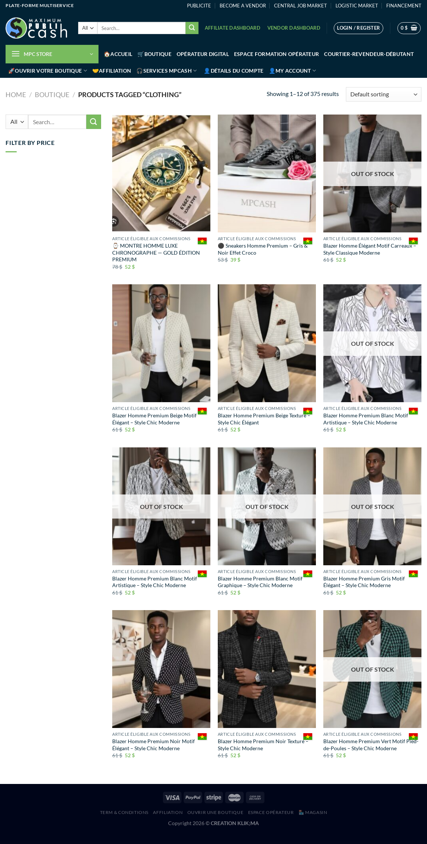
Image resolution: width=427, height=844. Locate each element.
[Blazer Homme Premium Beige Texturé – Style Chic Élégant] (267, 343)
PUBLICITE (199, 6)
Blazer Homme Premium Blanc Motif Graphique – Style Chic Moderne (260, 582)
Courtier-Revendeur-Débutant (369, 54)
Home (16, 94)
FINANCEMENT (403, 6)
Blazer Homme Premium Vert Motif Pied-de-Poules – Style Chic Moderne (370, 744)
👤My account (292, 70)
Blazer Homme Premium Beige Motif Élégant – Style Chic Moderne (154, 419)
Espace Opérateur (271, 812)
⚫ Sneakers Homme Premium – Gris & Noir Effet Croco (263, 249)
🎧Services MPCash (166, 70)
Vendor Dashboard (294, 28)
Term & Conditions (124, 812)
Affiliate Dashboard (233, 28)
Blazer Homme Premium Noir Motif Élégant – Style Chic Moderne (153, 744)
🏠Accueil (118, 54)
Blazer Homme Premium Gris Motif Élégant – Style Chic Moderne (364, 582)
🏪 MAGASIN (312, 812)
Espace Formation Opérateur (276, 54)
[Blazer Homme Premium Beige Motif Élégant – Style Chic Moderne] (161, 343)
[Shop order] (383, 94)
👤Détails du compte (233, 70)
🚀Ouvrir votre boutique (47, 70)
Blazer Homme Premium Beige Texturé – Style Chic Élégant (264, 419)
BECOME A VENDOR (243, 6)
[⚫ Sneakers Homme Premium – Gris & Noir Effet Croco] (267, 173)
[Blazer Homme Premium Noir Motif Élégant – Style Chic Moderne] (161, 669)
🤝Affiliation (111, 70)
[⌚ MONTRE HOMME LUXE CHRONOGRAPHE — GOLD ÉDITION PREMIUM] (161, 173)
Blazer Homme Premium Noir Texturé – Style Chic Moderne (263, 744)
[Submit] (192, 28)
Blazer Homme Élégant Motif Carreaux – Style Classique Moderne (369, 249)
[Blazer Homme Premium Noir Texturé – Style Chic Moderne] (267, 669)
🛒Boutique (154, 54)
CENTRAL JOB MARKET (300, 6)
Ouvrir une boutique (215, 812)
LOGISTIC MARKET (357, 6)
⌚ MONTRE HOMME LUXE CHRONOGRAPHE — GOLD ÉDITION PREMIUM (156, 252)
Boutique (52, 94)
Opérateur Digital (203, 54)
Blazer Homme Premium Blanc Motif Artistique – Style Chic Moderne (365, 419)
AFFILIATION (168, 812)
